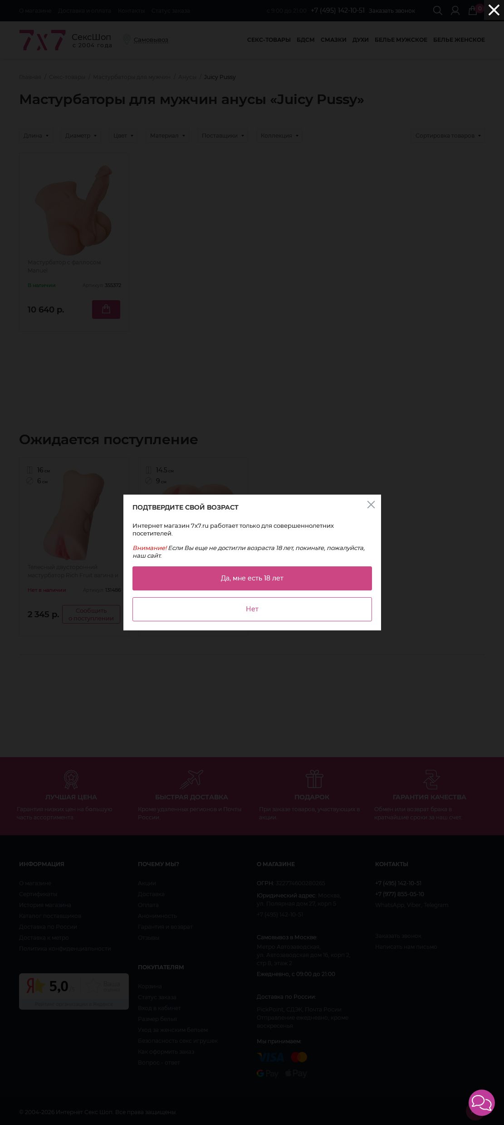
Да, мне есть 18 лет (252, 578)
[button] (482, 1103)
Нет (252, 609)
